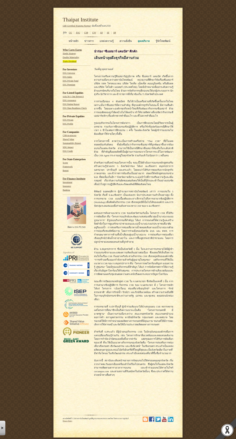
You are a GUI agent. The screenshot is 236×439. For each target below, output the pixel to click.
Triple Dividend (70, 61)
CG (70, 32)
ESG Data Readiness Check (75, 108)
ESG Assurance (69, 100)
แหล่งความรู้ (107, 40)
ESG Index (67, 77)
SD (101, 32)
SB (114, 32)
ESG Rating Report (71, 104)
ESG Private (68, 120)
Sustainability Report (72, 143)
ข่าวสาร (89, 40)
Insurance (67, 186)
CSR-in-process (69, 135)
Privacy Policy (67, 421)
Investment (67, 182)
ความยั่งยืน (125, 40)
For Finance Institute (74, 178)
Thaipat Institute (80, 20)
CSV (94, 32)
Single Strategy (69, 53)
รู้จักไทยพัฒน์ (163, 40)
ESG (78, 32)
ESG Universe (69, 73)
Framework (68, 167)
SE (108, 32)
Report (66, 170)
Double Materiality (71, 57)
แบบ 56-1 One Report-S (73, 96)
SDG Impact (68, 147)
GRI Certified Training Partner (77, 26)
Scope (65, 163)
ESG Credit (68, 151)
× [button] (2, 428)
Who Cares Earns (72, 50)
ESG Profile (68, 124)
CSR (86, 32)
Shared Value (68, 139)
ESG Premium (69, 85)
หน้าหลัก (73, 40)
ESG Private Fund (70, 81)
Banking (66, 190)
